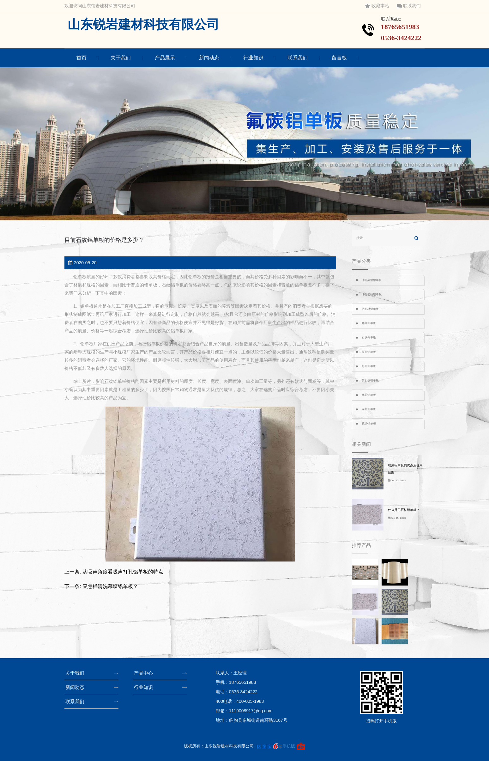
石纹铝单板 (369, 337)
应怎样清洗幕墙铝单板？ (110, 586)
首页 (81, 57)
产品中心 (145, 673)
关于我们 (121, 57)
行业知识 (253, 57)
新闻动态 (209, 57)
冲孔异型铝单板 (372, 280)
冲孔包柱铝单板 (372, 294)
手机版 (289, 746)
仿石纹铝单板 (370, 380)
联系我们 (409, 5)
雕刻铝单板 (369, 323)
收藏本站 (377, 5)
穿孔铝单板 (369, 351)
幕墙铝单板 (369, 423)
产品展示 (165, 57)
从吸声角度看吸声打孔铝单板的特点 (122, 571)
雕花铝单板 (369, 394)
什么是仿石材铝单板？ (404, 510)
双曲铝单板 (369, 409)
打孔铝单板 (369, 366)
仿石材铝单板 (370, 308)
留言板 (339, 57)
